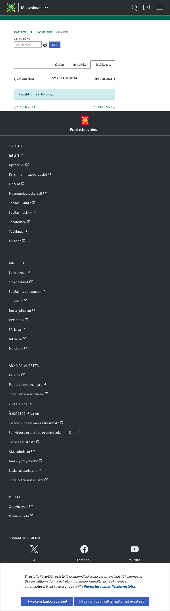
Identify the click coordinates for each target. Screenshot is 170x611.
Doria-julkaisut (20, 310)
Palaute (15, 375)
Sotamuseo (17, 222)
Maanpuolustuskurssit (25, 193)
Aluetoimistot (20, 451)
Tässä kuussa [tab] (103, 65)
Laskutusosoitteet (23, 470)
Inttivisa (15, 339)
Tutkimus (16, 231)
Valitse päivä (22, 38)
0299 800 (17, 413)
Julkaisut (16, 301)
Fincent (14, 184)
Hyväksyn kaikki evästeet (47, 601)
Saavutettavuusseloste (26, 480)
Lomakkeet (17, 272)
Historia (15, 241)
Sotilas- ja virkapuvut (25, 291)
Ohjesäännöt (19, 282)
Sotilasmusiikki (20, 212)
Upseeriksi (17, 165)
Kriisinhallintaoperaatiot (28, 174)
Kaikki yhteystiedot (23, 461)
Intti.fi (14, 155)
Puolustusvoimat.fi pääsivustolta (109, 586)
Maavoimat (20, 31)
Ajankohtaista (44, 31)
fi (32, 31)
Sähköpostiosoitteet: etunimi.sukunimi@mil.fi (44, 432)
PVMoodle (16, 320)
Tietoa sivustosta (22, 442)
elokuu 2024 (25, 79)
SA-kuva (15, 329)
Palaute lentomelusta (25, 384)
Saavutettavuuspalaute (26, 394)
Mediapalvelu (19, 516)
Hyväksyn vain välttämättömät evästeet (111, 601)
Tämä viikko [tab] (79, 65)
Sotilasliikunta (20, 203)
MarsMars (16, 348)
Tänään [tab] (59, 65)
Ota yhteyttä (19, 506)
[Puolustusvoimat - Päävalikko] (34, 7)
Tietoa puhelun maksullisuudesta (34, 423)
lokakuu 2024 (103, 79)
